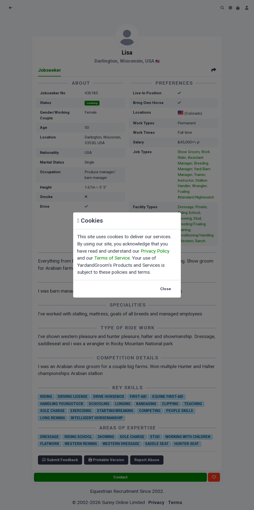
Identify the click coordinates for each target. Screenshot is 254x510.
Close (165, 289)
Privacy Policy (155, 251)
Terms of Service (112, 258)
